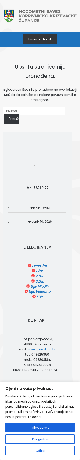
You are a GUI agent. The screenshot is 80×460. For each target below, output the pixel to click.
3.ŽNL (39, 281)
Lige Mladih (39, 286)
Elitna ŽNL (39, 266)
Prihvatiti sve (40, 427)
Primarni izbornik (40, 39)
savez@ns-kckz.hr (41, 349)
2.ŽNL (39, 276)
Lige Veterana (39, 291)
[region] (40, 421)
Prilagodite (40, 439)
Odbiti (40, 451)
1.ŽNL (39, 271)
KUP (39, 297)
